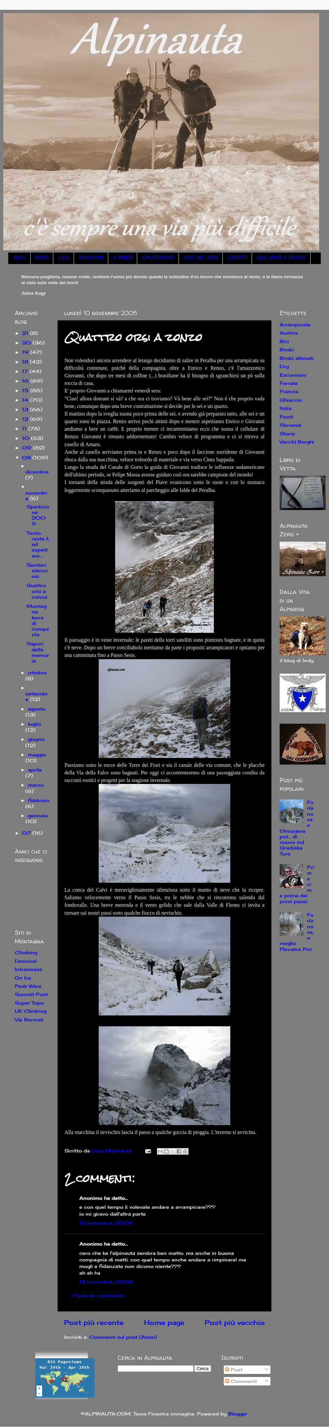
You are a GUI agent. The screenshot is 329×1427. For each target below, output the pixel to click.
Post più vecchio (235, 1322)
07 (27, 833)
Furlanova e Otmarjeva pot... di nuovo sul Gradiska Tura (297, 827)
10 (26, 438)
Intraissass (28, 969)
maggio (37, 754)
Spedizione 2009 (38, 515)
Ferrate (289, 383)
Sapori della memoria (38, 652)
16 (26, 381)
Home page (164, 1322)
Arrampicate (295, 324)
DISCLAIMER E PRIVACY (281, 258)
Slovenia (290, 425)
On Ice (23, 978)
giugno (36, 739)
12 (26, 419)
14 (26, 400)
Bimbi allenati (297, 358)
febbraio (38, 800)
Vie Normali (29, 1019)
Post (233, 1369)
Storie (287, 433)
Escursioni (293, 375)
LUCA (63, 258)
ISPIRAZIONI (91, 258)
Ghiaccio (291, 400)
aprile (35, 769)
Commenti (241, 1381)
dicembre (37, 471)
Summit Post (31, 994)
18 (26, 361)
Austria (289, 333)
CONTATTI (237, 258)
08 (27, 457)
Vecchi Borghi (297, 441)
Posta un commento (98, 1295)
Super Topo (29, 1003)
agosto (36, 709)
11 (25, 428)
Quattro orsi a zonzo (37, 591)
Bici (284, 341)
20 (27, 342)
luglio (34, 724)
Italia (285, 408)
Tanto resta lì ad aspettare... (38, 544)
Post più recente (93, 1322)
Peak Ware (28, 986)
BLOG (20, 258)
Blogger (237, 1413)
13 (26, 409)
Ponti (286, 416)
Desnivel (26, 961)
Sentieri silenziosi (37, 570)
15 (26, 390)
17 (26, 371)
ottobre (37, 672)
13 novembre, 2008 (106, 1281)
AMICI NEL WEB (201, 258)
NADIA (41, 258)
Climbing (26, 952)
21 (26, 333)
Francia (289, 391)
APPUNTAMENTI (158, 258)
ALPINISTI (122, 258)
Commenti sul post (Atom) (123, 1337)
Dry (284, 366)
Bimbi (287, 349)
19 (26, 352)
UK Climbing (30, 1011)
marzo (36, 785)
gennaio (38, 815)
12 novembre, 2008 (106, 1222)
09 (27, 447)
